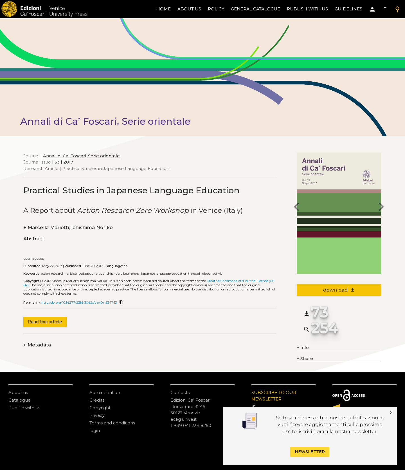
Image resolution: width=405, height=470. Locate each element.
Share (305, 358)
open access (33, 259)
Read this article (45, 321)
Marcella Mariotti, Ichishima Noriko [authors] (68, 227)
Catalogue (19, 400)
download (339, 290)
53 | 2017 (64, 162)
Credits (96, 400)
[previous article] (296, 207)
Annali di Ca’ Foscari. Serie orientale (81, 155)
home (163, 9)
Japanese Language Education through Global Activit (181, 274)
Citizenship (104, 274)
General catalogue (255, 9)
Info (303, 347)
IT (384, 9)
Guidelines (348, 9)
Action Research (52, 274)
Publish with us (307, 9)
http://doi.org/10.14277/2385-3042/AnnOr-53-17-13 (79, 303)
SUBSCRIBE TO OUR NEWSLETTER (273, 396)
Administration (104, 392)
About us (189, 9)
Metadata (37, 345)
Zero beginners (127, 274)
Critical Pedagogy (80, 274)
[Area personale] (372, 9)
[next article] (381, 207)
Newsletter (310, 451)
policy (216, 9)
